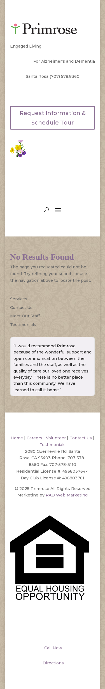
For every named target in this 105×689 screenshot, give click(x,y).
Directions (52, 662)
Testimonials (23, 324)
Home (17, 437)
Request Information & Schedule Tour (53, 118)
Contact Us (21, 307)
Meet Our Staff (25, 315)
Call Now (52, 647)
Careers (34, 437)
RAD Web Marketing (67, 495)
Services (18, 298)
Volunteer (56, 437)
